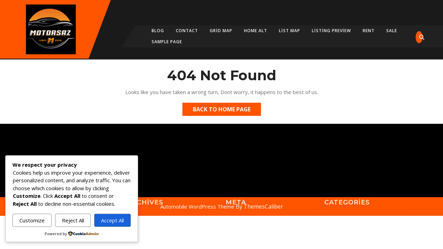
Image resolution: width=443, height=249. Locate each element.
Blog (158, 31)
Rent (368, 31)
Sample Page (167, 42)
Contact (187, 31)
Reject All (73, 220)
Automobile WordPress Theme (197, 206)
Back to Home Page (227, 110)
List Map (289, 31)
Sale (391, 31)
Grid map (221, 31)
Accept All (112, 220)
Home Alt (255, 31)
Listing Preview (331, 31)
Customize (32, 220)
